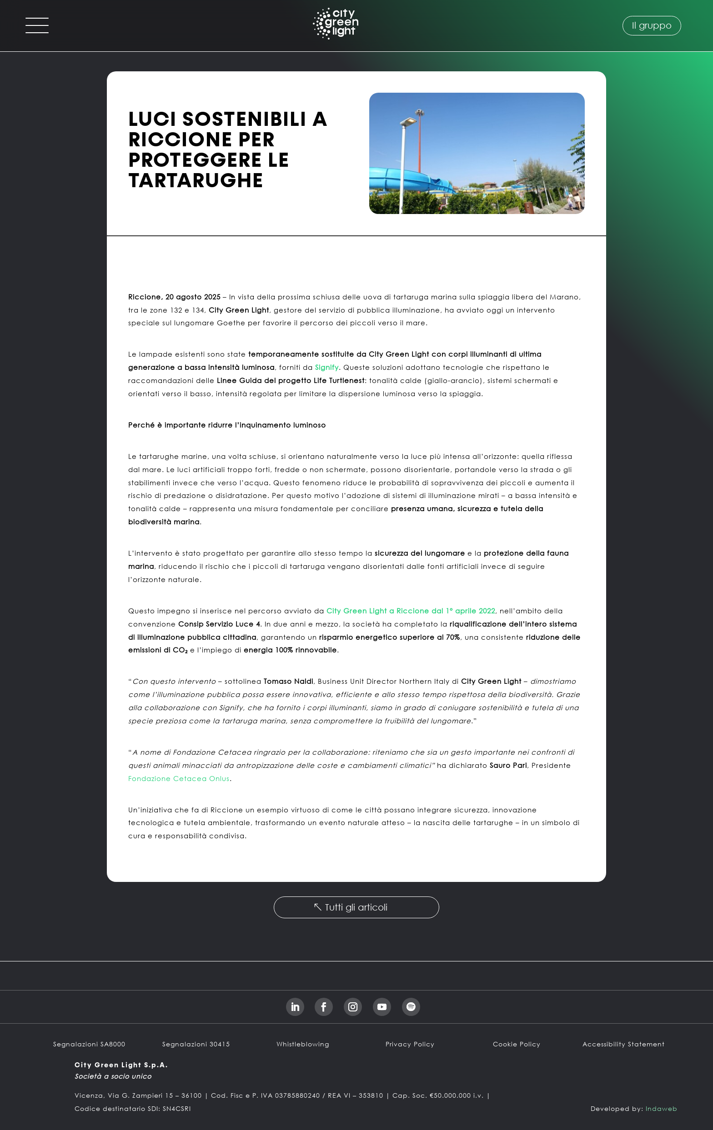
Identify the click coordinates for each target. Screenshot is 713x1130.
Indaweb (662, 1108)
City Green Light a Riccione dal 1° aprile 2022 (410, 610)
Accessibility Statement (623, 1044)
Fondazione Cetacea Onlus (179, 778)
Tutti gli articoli (356, 907)
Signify (327, 367)
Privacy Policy (410, 1044)
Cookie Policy (517, 1044)
